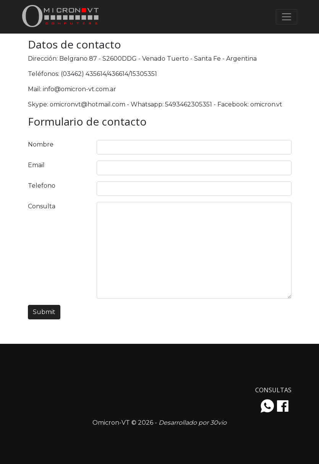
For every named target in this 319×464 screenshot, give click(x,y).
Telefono (41, 185)
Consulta (41, 206)
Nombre (40, 144)
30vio (218, 422)
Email (36, 165)
